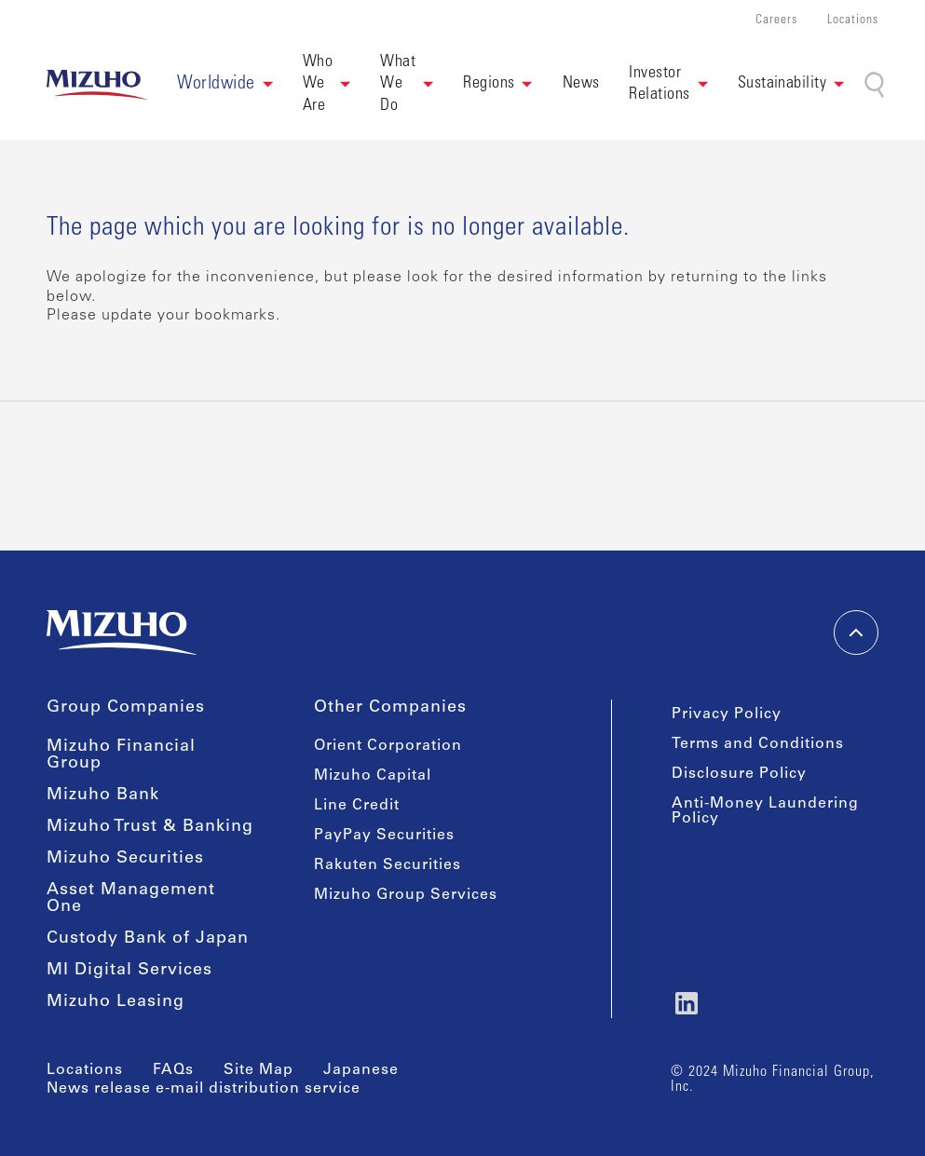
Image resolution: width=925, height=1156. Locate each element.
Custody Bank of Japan (148, 939)
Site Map (258, 1070)
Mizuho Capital (372, 775)
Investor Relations (659, 84)
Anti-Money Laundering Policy (765, 811)
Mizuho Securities (125, 858)
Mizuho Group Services (405, 895)
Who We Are (318, 84)
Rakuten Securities (387, 865)
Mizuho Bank (103, 795)
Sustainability (782, 83)
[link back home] (97, 85)
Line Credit (357, 805)
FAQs (173, 1070)
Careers (776, 21)
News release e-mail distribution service (203, 1088)
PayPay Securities (384, 835)
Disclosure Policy (739, 774)
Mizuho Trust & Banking (150, 827)
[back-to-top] (856, 632)
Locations (852, 21)
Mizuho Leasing (115, 1002)
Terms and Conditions (758, 744)
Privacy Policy (727, 714)
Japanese (361, 1070)
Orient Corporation (388, 746)
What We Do (397, 84)
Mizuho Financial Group (121, 755)
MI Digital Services (129, 970)
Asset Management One (131, 899)
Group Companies (126, 708)
